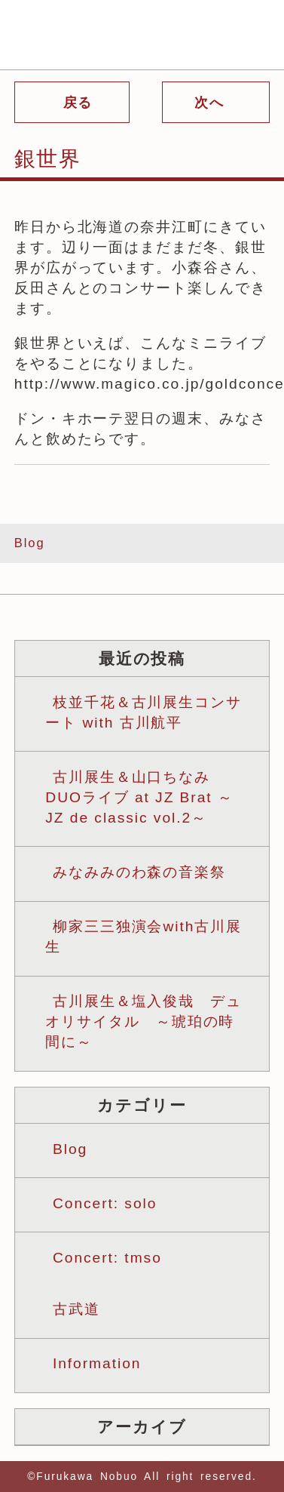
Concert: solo (105, 1203)
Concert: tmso (107, 1258)
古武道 (76, 1309)
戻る (75, 102)
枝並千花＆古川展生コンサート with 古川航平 (143, 712)
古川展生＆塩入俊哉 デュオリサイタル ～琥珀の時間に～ (143, 1021)
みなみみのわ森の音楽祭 (139, 872)
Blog (29, 542)
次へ (212, 102)
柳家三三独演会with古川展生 (143, 936)
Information (97, 1363)
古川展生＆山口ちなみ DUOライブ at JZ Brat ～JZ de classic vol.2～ (139, 797)
